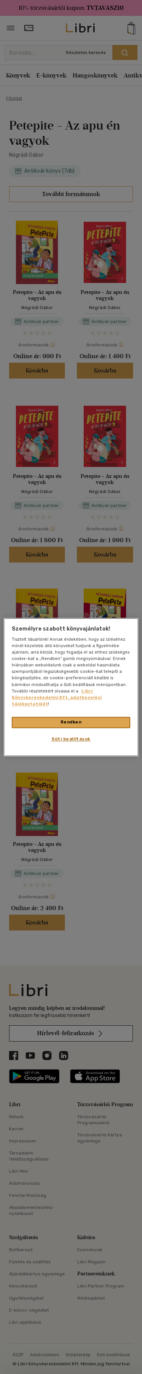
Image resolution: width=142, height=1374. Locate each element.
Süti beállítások (71, 739)
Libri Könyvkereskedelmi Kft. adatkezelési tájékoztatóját (57, 697)
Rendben (71, 722)
